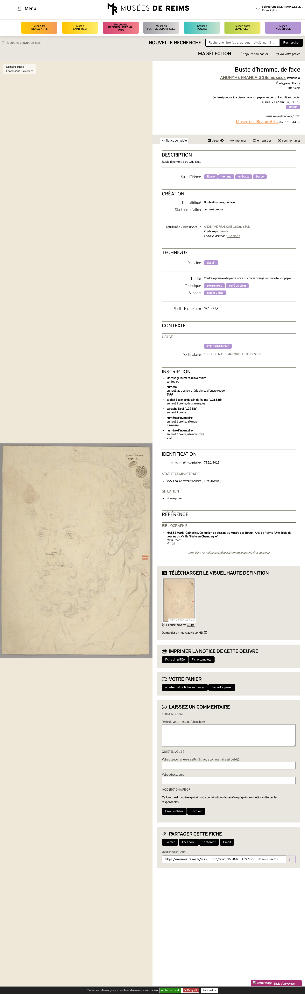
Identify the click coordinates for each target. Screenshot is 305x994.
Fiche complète (201, 660)
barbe (260, 177)
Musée (80, 27)
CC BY (191, 625)
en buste (243, 177)
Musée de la (120, 27)
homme (226, 177)
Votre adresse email (173, 775)
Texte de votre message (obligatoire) (183, 722)
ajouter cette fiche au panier (184, 688)
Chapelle (202, 27)
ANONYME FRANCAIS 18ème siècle (227, 227)
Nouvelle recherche (175, 43)
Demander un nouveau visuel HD (182, 633)
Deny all (192, 990)
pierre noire (214, 286)
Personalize (209, 990)
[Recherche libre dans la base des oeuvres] (242, 43)
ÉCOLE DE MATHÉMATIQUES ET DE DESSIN (232, 354)
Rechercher (291, 43)
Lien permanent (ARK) (174, 852)
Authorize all (171, 990)
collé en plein (237, 286)
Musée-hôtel (242, 27)
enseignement (218, 346)
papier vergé (215, 293)
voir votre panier (288, 54)
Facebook (188, 842)
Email (227, 842)
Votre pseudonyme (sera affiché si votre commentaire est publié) (200, 760)
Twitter (170, 842)
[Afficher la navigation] (19, 9)
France (224, 232)
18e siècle (233, 236)
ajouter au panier (254, 54)
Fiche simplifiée (175, 660)
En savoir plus (269, 10)
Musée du (161, 27)
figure (211, 177)
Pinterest (209, 842)
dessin (293, 107)
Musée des (39, 27)
